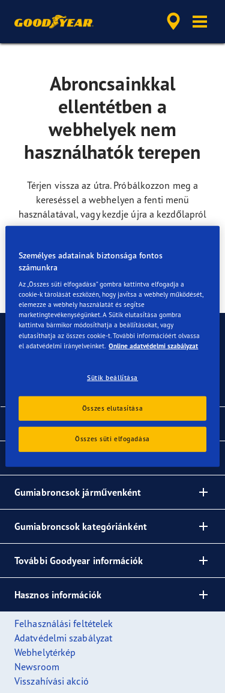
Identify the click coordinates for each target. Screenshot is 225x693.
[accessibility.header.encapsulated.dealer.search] (173, 21)
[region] (112, 346)
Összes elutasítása (112, 407)
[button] (200, 21)
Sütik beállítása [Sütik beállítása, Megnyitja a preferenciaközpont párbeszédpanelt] (112, 377)
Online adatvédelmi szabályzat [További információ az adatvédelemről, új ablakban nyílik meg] (153, 345)
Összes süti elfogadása (112, 439)
